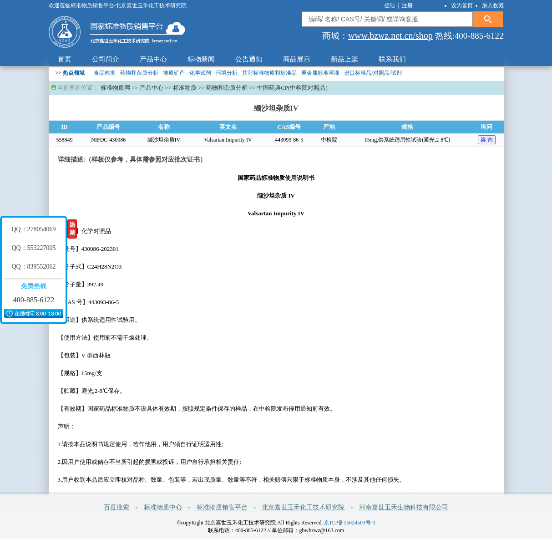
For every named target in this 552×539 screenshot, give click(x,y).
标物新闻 (201, 59)
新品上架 (344, 59)
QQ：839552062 (33, 266)
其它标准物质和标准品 (269, 73)
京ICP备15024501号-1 (349, 522)
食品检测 (105, 73)
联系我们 (392, 59)
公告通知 (249, 59)
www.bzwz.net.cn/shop (390, 36)
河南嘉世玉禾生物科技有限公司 (403, 507)
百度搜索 (116, 507)
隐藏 (72, 229)
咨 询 (487, 140)
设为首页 (462, 5)
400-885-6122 (34, 300)
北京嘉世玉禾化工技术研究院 (303, 507)
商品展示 (296, 59)
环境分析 (227, 73)
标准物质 (185, 87)
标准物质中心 (163, 507)
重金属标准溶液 (320, 73)
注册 (407, 5)
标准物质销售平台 (222, 507)
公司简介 (105, 59)
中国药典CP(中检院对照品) (292, 87)
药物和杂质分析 (139, 73)
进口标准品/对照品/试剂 (373, 73)
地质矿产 (174, 73)
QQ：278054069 (33, 229)
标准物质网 (115, 87)
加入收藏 (493, 5)
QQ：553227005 (33, 247)
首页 (64, 59)
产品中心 (153, 59)
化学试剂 (200, 73)
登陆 (390, 5)
